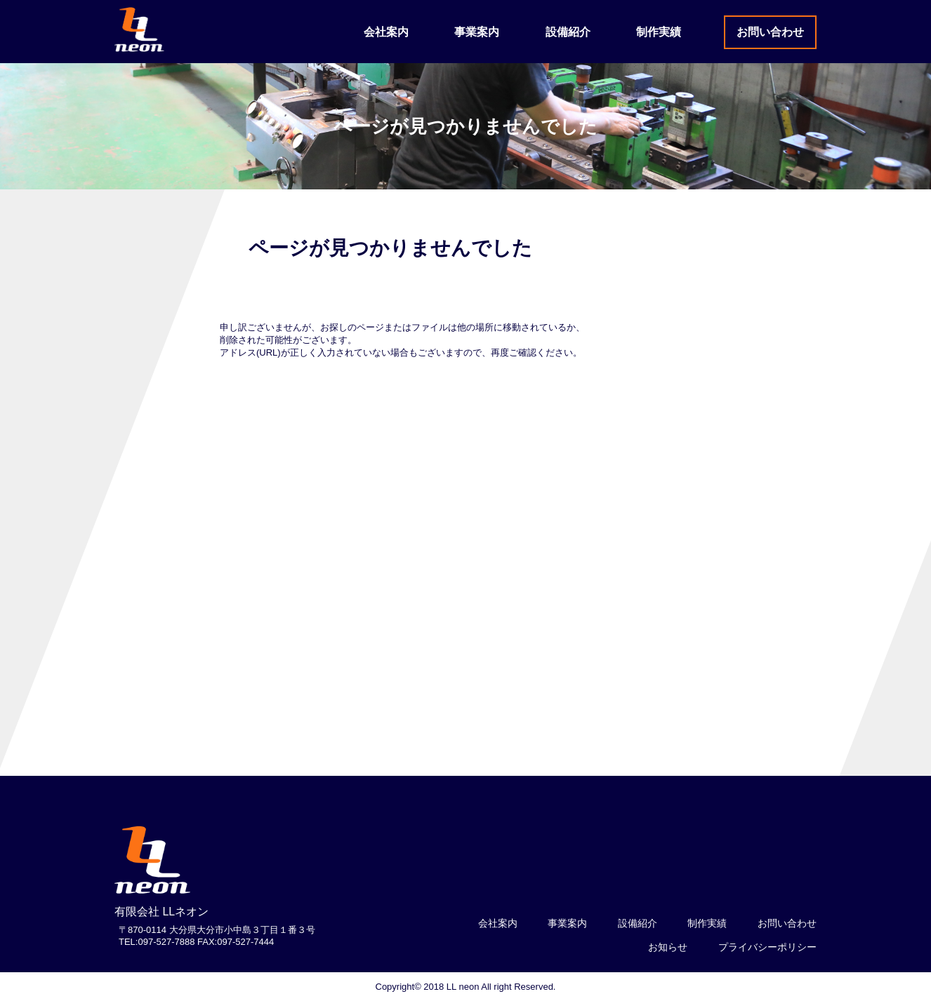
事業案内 (476, 32)
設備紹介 (568, 32)
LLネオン (139, 29)
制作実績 (658, 32)
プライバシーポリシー (767, 947)
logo (153, 861)
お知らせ (667, 947)
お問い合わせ (770, 32)
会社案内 (386, 32)
